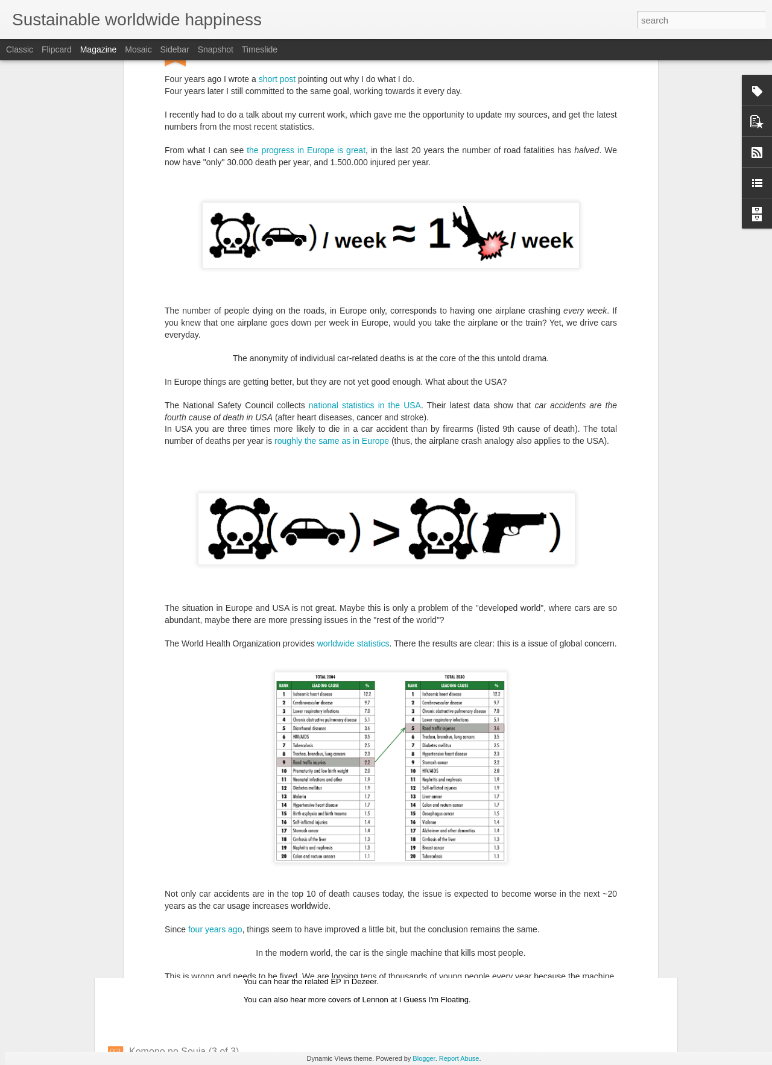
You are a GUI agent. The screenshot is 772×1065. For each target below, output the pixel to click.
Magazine (98, 49)
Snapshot (215, 49)
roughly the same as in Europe (331, 268)
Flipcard (57, 49)
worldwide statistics (353, 470)
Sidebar (174, 49)
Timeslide (259, 49)
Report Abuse (459, 1058)
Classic (19, 49)
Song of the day (298, 914)
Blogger (424, 1058)
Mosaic (138, 49)
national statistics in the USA (365, 232)
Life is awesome (163, 862)
